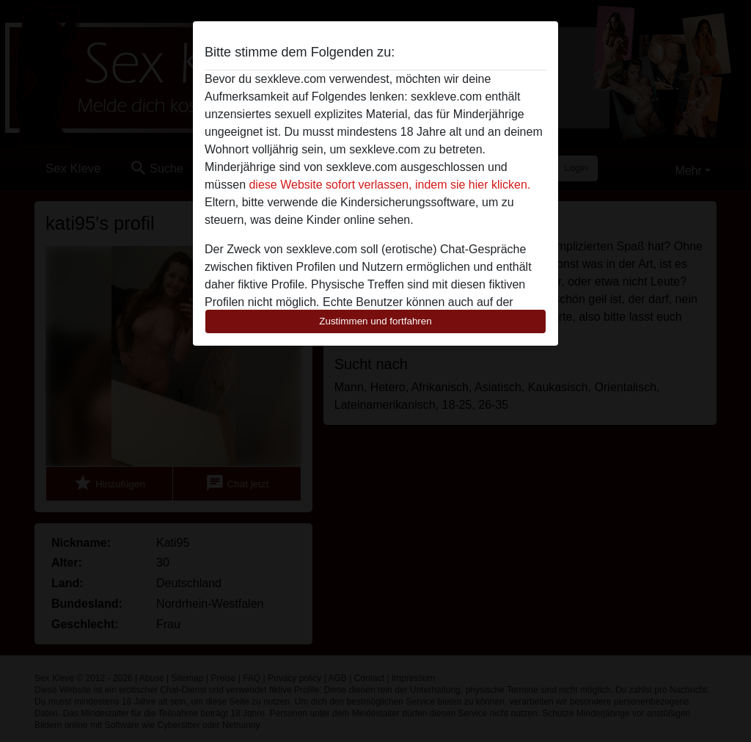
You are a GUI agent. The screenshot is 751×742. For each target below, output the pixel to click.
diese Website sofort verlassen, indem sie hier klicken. (389, 184)
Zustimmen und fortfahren (375, 321)
